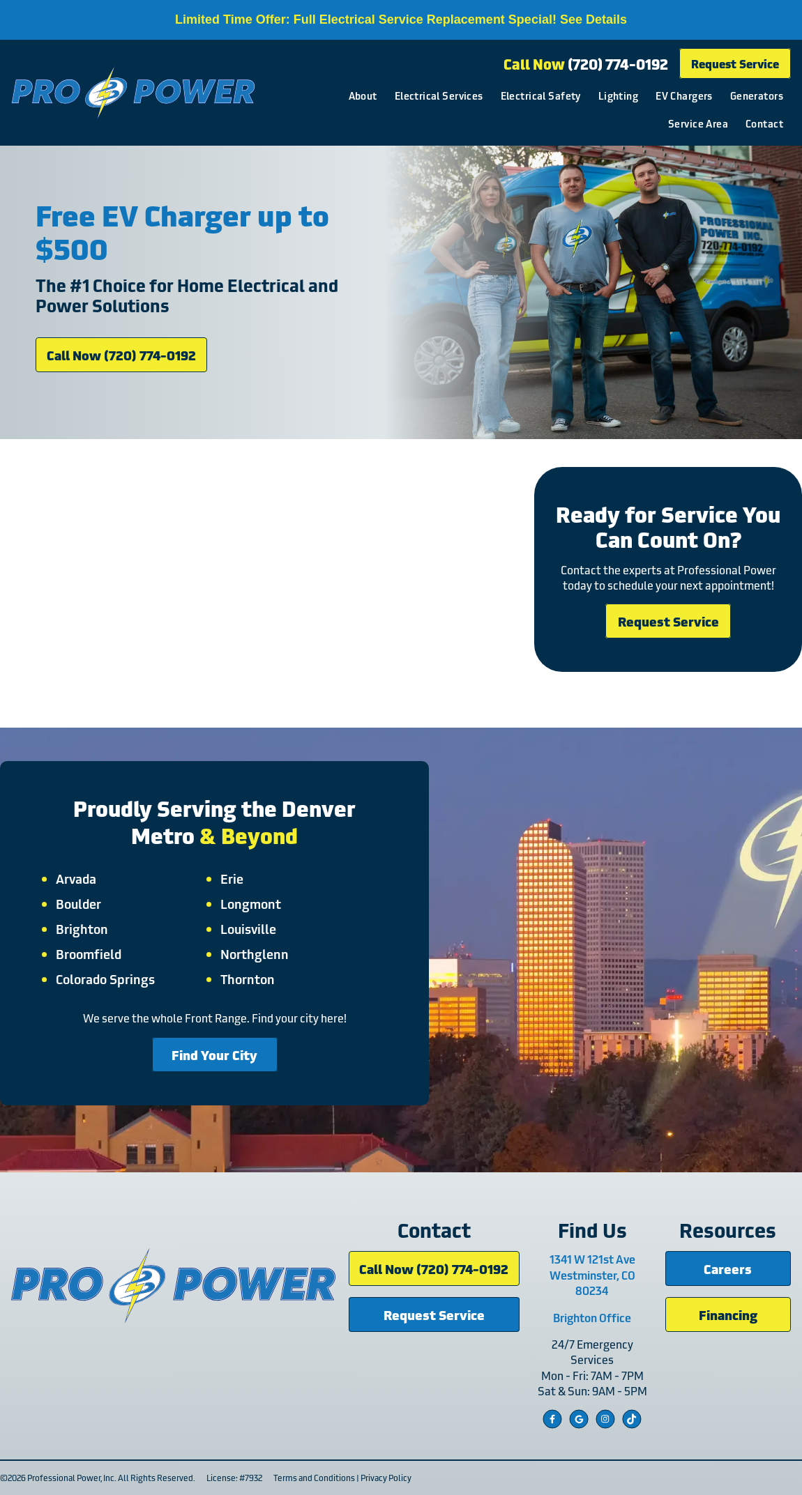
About (363, 95)
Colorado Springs (105, 979)
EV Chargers (684, 95)
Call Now (586, 63)
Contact (764, 123)
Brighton (82, 928)
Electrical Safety (541, 95)
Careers (728, 1268)
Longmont (250, 903)
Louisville (248, 928)
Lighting (618, 95)
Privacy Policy (386, 1477)
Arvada (76, 878)
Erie (231, 878)
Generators (756, 95)
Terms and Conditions (314, 1477)
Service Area (698, 123)
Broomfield (88, 953)
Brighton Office (592, 1317)
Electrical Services (439, 95)
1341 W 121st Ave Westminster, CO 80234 (592, 1274)
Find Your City (214, 1054)
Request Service (735, 63)
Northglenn (254, 953)
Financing (728, 1314)
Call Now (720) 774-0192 (121, 354)
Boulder (78, 903)
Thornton (247, 979)
